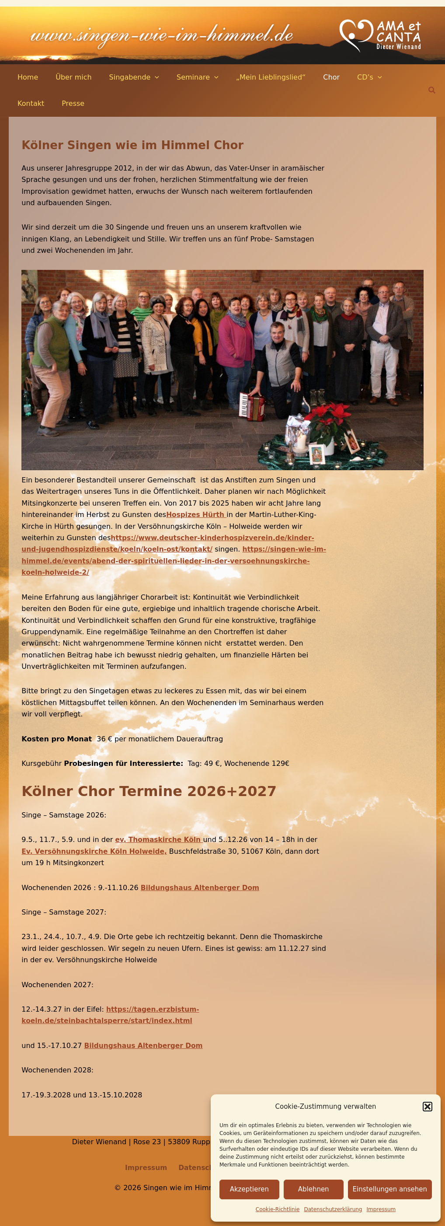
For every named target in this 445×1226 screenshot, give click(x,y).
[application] (146, 77)
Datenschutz (201, 1167)
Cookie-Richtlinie (278, 1209)
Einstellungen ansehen (390, 1189)
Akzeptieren (249, 1189)
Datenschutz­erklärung (333, 1209)
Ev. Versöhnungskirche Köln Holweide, (96, 851)
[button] (427, 1106)
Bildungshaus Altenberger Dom (202, 887)
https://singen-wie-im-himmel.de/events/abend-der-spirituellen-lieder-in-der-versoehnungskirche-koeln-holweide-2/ (172, 560)
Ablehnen (313, 1189)
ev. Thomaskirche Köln (160, 839)
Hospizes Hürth (197, 514)
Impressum (381, 1209)
